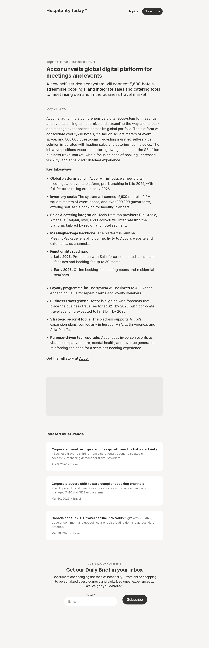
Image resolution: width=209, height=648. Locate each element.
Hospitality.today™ (66, 10)
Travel (64, 62)
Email (90, 595)
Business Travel (83, 62)
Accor (84, 358)
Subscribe (152, 11)
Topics (133, 11)
